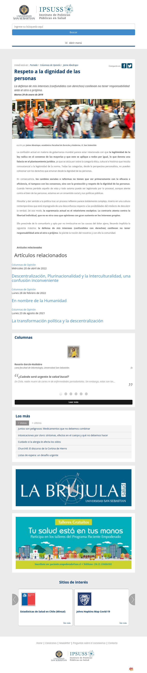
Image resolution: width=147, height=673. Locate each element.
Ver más (67, 623)
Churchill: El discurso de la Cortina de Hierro (42, 448)
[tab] (22, 422)
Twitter (129, 65)
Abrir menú (73, 42)
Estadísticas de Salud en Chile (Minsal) (42, 611)
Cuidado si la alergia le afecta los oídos (39, 441)
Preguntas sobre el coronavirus (89, 643)
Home (39, 643)
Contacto (113, 643)
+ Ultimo (36, 423)
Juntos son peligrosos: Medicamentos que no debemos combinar (54, 428)
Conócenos (51, 643)
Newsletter (64, 643)
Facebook (124, 65)
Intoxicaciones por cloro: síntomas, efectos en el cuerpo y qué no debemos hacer (63, 435)
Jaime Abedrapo (70, 65)
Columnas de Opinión (50, 65)
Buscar (73, 32)
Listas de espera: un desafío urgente (38, 455)
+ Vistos (22, 423)
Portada (34, 65)
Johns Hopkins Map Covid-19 (93, 611)
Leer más (73, 402)
